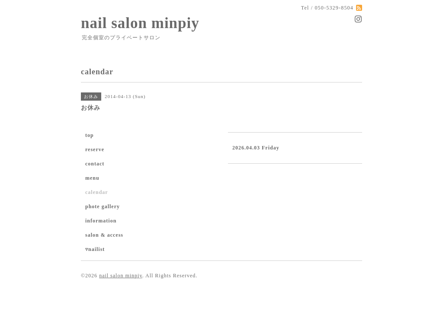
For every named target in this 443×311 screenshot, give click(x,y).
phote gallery (102, 206)
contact (94, 164)
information (100, 221)
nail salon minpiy (140, 23)
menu (92, 178)
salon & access (104, 235)
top (89, 135)
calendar (96, 192)
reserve (94, 149)
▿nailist (95, 249)
